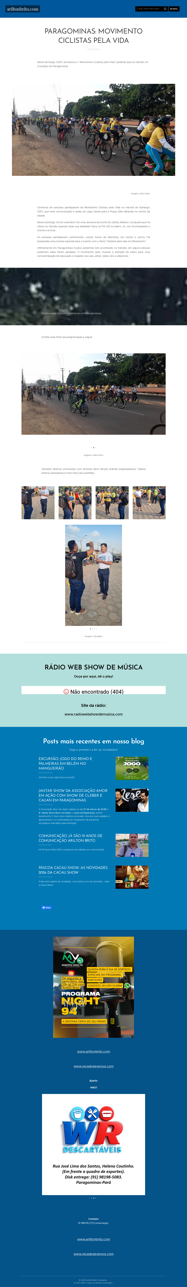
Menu (174, 9)
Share (47, 908)
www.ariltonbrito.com (93, 1052)
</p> (93, 690)
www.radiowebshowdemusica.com (93, 714)
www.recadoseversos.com (93, 1066)
